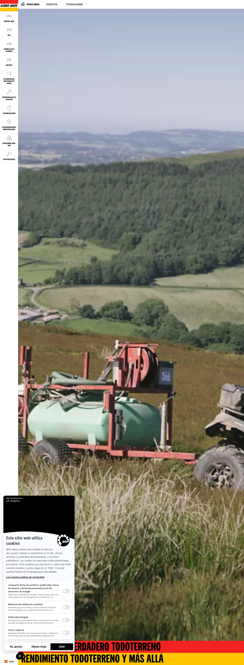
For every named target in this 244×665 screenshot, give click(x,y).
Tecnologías (74, 4)
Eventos (51, 4)
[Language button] (9, 661)
